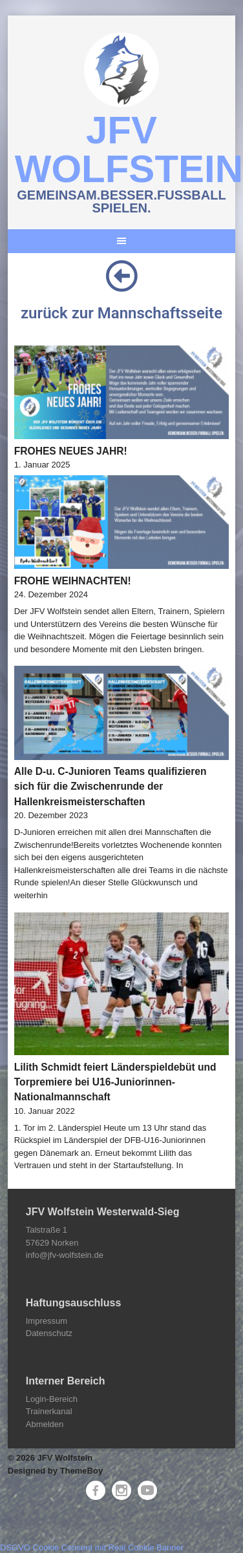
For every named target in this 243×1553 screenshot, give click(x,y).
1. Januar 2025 (42, 464)
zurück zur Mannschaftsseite (121, 313)
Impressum (46, 1321)
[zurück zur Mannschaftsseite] (121, 276)
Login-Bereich (52, 1399)
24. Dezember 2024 (51, 594)
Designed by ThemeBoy (55, 1471)
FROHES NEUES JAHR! (70, 451)
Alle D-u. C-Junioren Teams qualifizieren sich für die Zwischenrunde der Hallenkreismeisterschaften (110, 786)
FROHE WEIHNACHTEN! (72, 580)
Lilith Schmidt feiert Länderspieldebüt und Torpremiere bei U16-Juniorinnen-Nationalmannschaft (115, 1082)
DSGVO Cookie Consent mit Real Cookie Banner (92, 1547)
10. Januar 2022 (44, 1111)
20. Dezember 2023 (51, 815)
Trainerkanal (49, 1411)
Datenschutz (49, 1333)
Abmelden (45, 1424)
